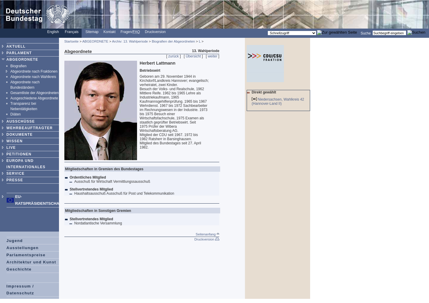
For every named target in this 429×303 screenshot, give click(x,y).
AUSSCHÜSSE (21, 121)
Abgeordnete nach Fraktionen (33, 71)
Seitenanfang (207, 234)
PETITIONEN (19, 154)
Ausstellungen (23, 248)
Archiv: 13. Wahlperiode (130, 41)
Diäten (15, 114)
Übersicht (193, 56)
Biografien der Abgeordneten (173, 41)
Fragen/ (130, 32)
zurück (173, 56)
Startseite (71, 41)
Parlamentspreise (26, 255)
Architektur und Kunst (31, 262)
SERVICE (16, 173)
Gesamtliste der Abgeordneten (34, 93)
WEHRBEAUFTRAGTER (30, 128)
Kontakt (109, 32)
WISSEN (15, 141)
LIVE (11, 148)
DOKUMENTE (20, 134)
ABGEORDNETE (22, 59)
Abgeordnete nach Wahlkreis (33, 77)
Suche (365, 33)
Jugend (15, 240)
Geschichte (19, 269)
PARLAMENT (19, 53)
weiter (212, 56)
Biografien (18, 66)
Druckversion (155, 32)
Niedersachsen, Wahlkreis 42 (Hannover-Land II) (278, 101)
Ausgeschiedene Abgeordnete (34, 98)
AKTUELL (16, 46)
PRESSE (15, 180)
